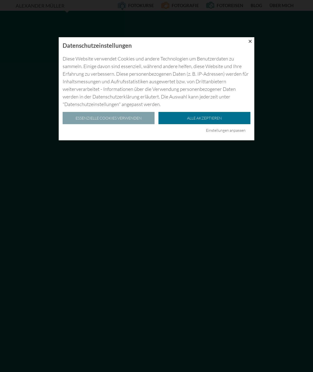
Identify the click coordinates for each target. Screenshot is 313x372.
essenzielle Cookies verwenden (109, 118)
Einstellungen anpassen (226, 130)
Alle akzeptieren (204, 118)
